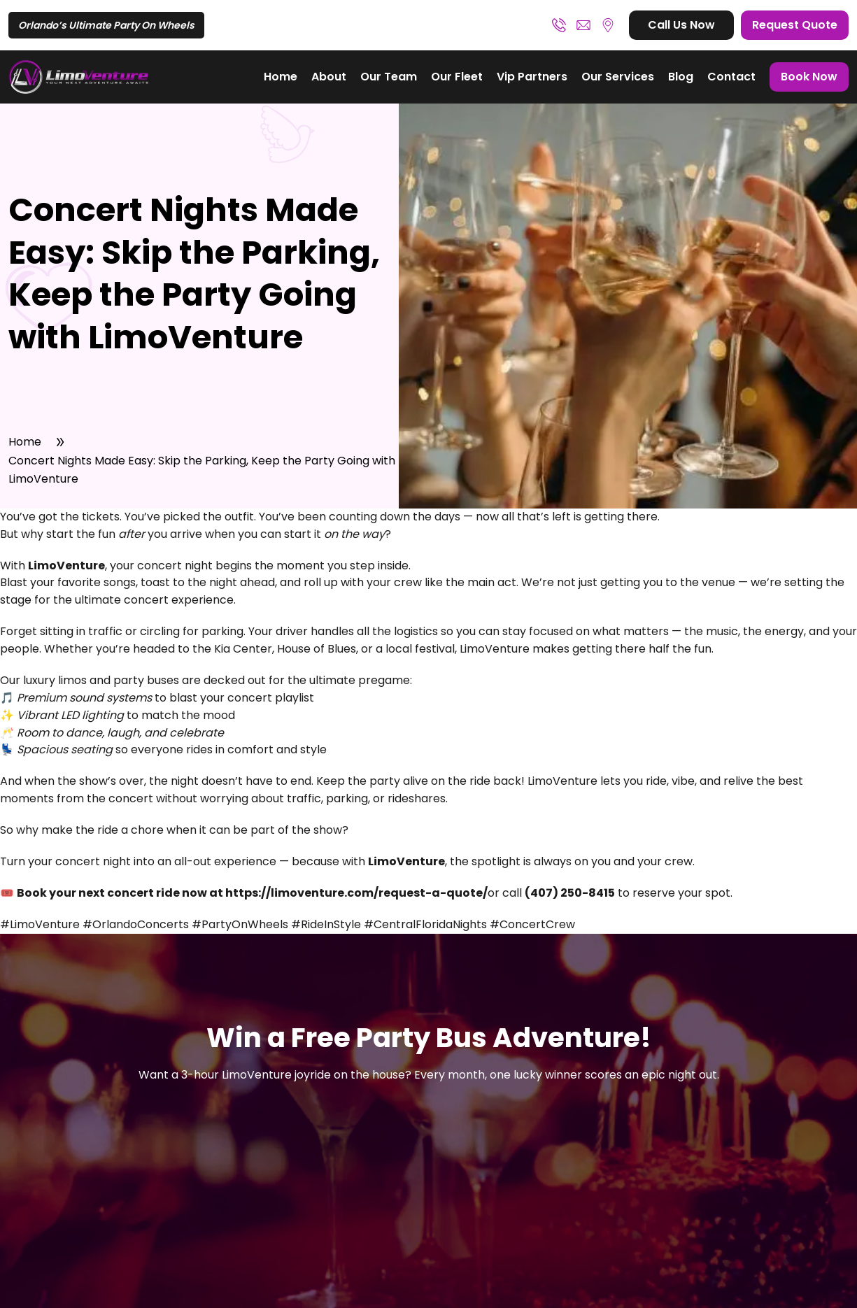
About (328, 77)
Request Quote (794, 25)
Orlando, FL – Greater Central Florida (608, 25)
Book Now (809, 77)
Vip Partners (532, 77)
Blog (680, 77)
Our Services (617, 77)
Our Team (388, 77)
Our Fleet (457, 77)
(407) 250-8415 (559, 25)
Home (280, 77)
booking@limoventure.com (583, 25)
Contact (731, 77)
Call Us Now (681, 25)
